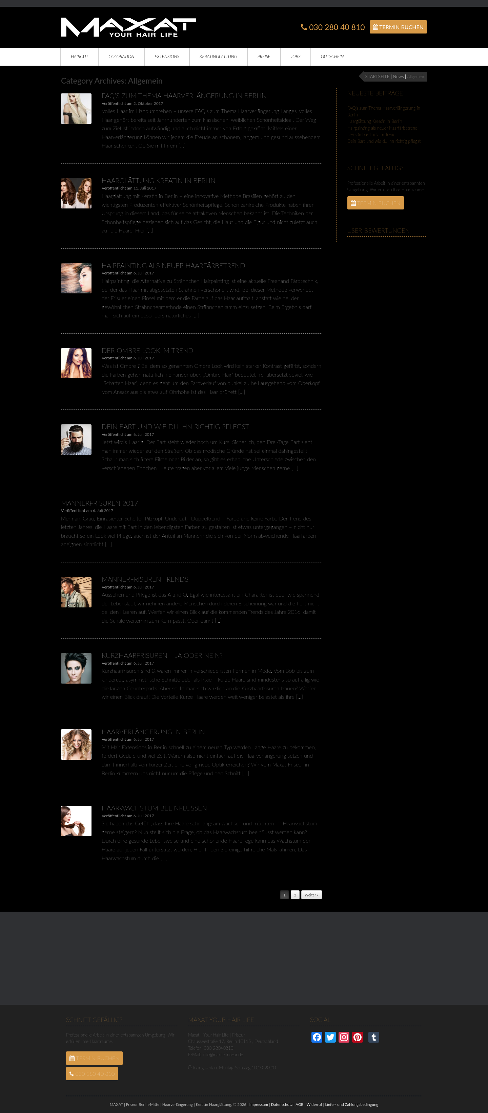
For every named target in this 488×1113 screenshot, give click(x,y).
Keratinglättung (218, 56)
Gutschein (332, 56)
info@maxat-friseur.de (222, 1054)
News (398, 76)
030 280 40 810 (333, 27)
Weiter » (312, 895)
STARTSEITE (377, 76)
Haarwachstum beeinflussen (154, 808)
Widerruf (314, 1104)
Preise (264, 56)
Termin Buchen (398, 27)
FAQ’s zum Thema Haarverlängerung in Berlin (184, 95)
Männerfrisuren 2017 (99, 503)
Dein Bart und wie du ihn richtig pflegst (175, 426)
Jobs (296, 56)
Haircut (79, 56)
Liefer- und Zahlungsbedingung (351, 1104)
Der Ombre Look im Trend (147, 350)
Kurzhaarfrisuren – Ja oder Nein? (162, 655)
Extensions (167, 56)
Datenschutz (282, 1104)
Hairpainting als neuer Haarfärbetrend (173, 265)
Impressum (258, 1104)
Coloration (121, 56)
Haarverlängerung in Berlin (153, 732)
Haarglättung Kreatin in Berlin (159, 180)
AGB (299, 1104)
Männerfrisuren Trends (145, 579)
